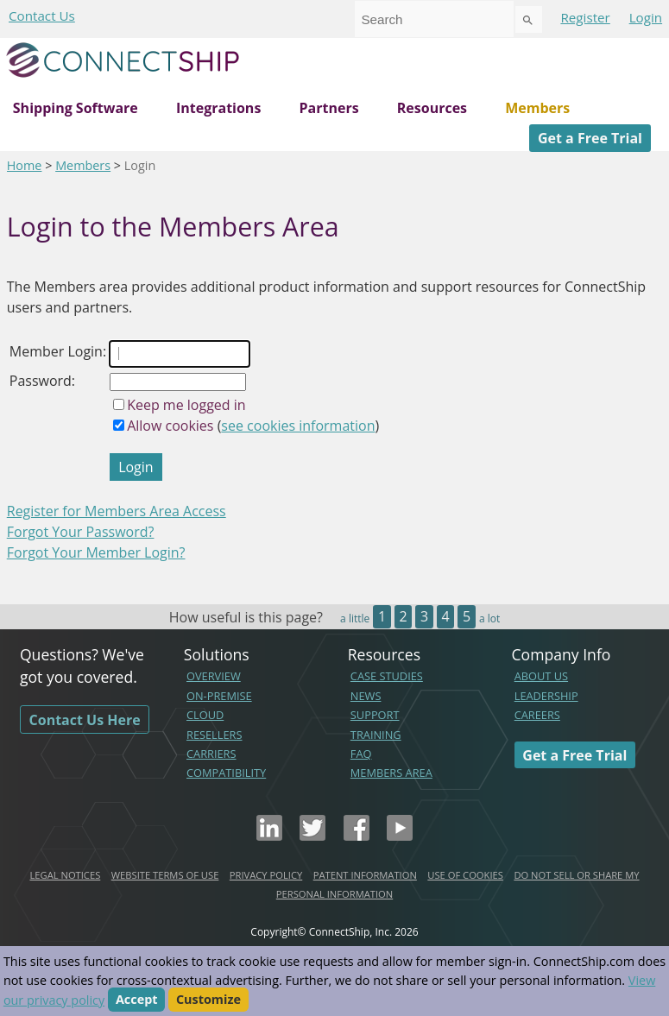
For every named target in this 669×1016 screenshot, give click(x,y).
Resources (432, 107)
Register (584, 17)
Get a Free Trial (590, 138)
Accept (137, 1000)
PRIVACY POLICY (266, 874)
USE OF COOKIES (465, 874)
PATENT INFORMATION (365, 874)
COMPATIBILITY (226, 772)
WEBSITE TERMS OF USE (165, 874)
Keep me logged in (186, 404)
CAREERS (537, 715)
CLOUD (205, 715)
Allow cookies (170, 425)
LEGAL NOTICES (64, 874)
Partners (329, 107)
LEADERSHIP (546, 696)
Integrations (218, 107)
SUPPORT (375, 715)
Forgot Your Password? (81, 531)
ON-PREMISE (219, 696)
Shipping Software (75, 107)
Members (537, 107)
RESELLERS (214, 734)
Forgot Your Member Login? (96, 552)
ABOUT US (541, 676)
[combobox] (434, 19)
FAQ (361, 753)
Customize (208, 1000)
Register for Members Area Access (116, 511)
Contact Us (42, 15)
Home (24, 165)
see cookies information (298, 425)
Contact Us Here (85, 719)
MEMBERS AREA (391, 772)
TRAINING (375, 734)
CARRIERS (211, 753)
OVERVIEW (213, 676)
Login (645, 17)
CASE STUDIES (386, 676)
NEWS (366, 696)
